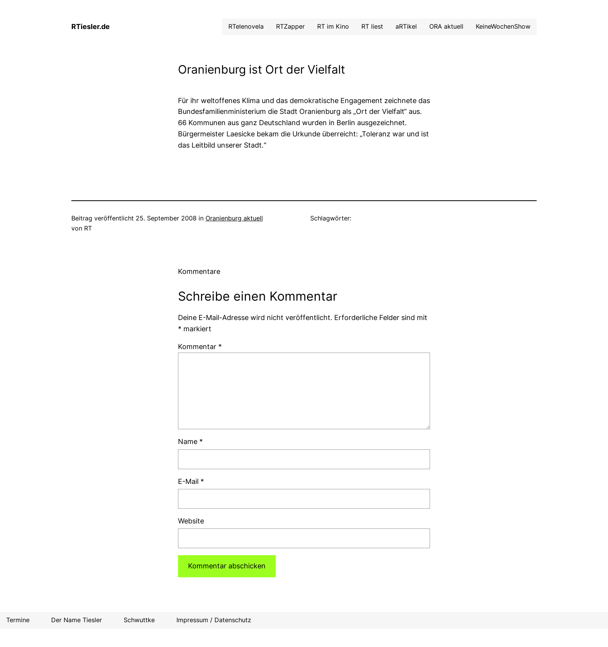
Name (190, 441)
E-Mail (191, 481)
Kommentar (200, 346)
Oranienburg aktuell (234, 218)
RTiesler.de (90, 26)
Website (191, 521)
